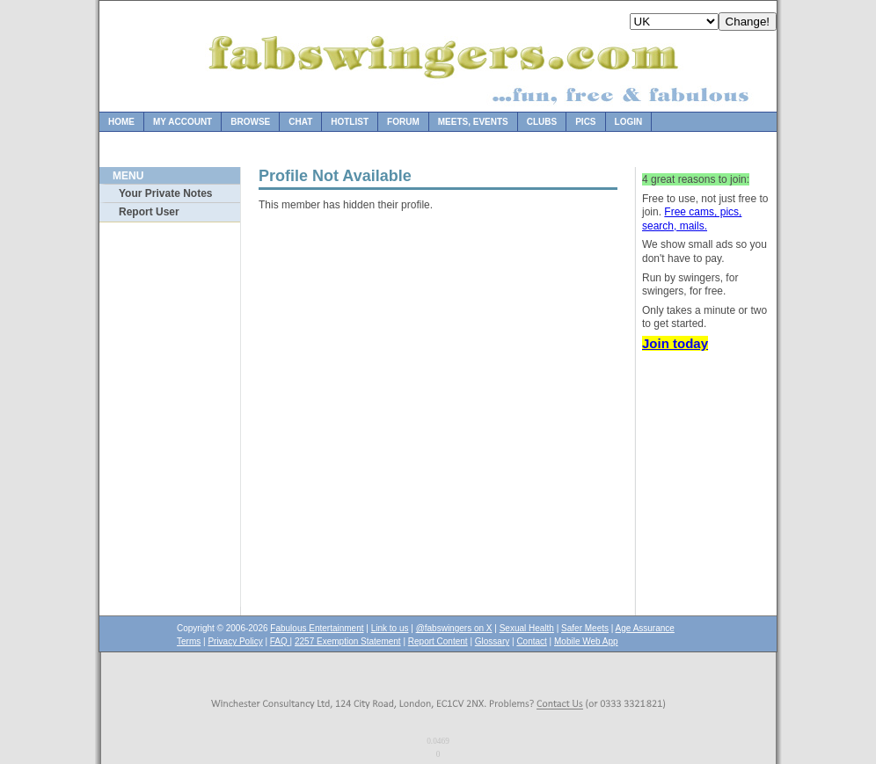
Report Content (438, 641)
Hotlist (350, 122)
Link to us (390, 628)
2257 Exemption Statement (348, 641)
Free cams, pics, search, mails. (691, 219)
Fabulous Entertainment (316, 628)
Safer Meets (585, 628)
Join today (675, 343)
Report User (149, 212)
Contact (531, 641)
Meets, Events (473, 122)
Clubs (542, 122)
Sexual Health (527, 628)
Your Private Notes (165, 193)
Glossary (492, 641)
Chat (300, 122)
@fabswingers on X (454, 628)
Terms (189, 641)
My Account (182, 122)
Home (121, 122)
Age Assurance (645, 628)
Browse (250, 122)
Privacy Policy (235, 641)
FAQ (280, 641)
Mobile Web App (586, 641)
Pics (585, 122)
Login (629, 122)
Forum (403, 122)
